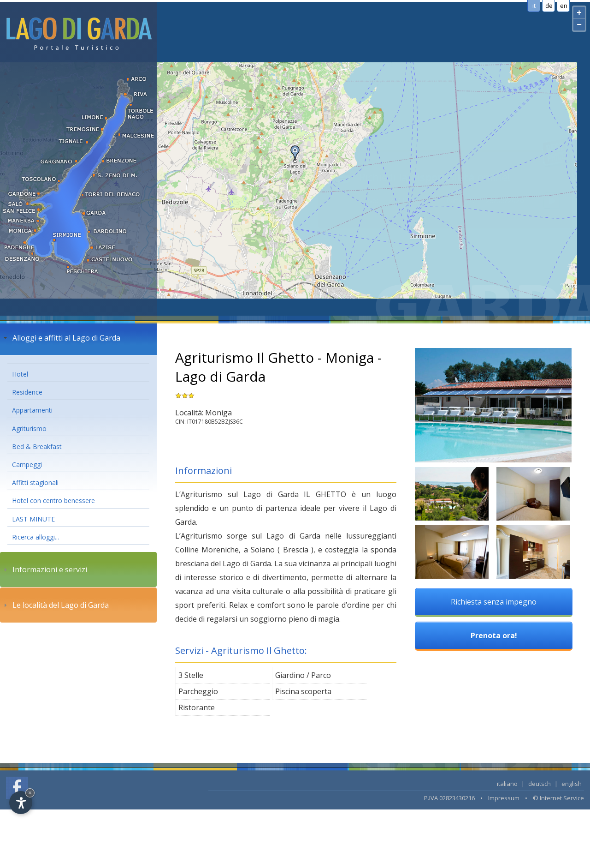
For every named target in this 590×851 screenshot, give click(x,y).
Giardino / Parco (303, 675)
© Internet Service (558, 798)
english (571, 783)
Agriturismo (29, 428)
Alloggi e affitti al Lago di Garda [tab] (60, 338)
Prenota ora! (494, 635)
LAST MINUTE (33, 519)
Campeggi (27, 464)
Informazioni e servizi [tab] (44, 569)
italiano (507, 783)
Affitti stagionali (35, 482)
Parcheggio (198, 691)
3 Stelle (190, 675)
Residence (27, 392)
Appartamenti (32, 410)
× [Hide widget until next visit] (30, 792)
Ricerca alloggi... (35, 537)
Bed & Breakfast (37, 446)
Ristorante (196, 707)
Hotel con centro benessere (53, 500)
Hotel (20, 374)
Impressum (503, 798)
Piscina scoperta (303, 691)
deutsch (539, 783)
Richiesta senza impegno (494, 602)
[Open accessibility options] (20, 802)
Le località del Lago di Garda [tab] (55, 605)
